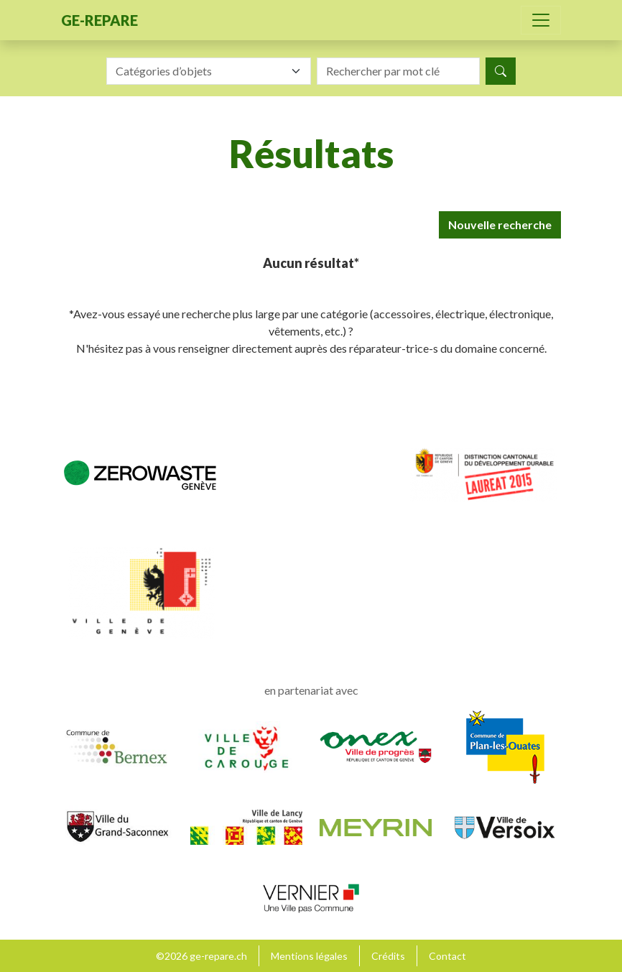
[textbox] (200, 71)
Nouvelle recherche (500, 224)
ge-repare (99, 20)
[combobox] (208, 71)
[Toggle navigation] (541, 20)
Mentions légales (309, 956)
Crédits (388, 956)
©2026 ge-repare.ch (201, 956)
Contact (447, 956)
